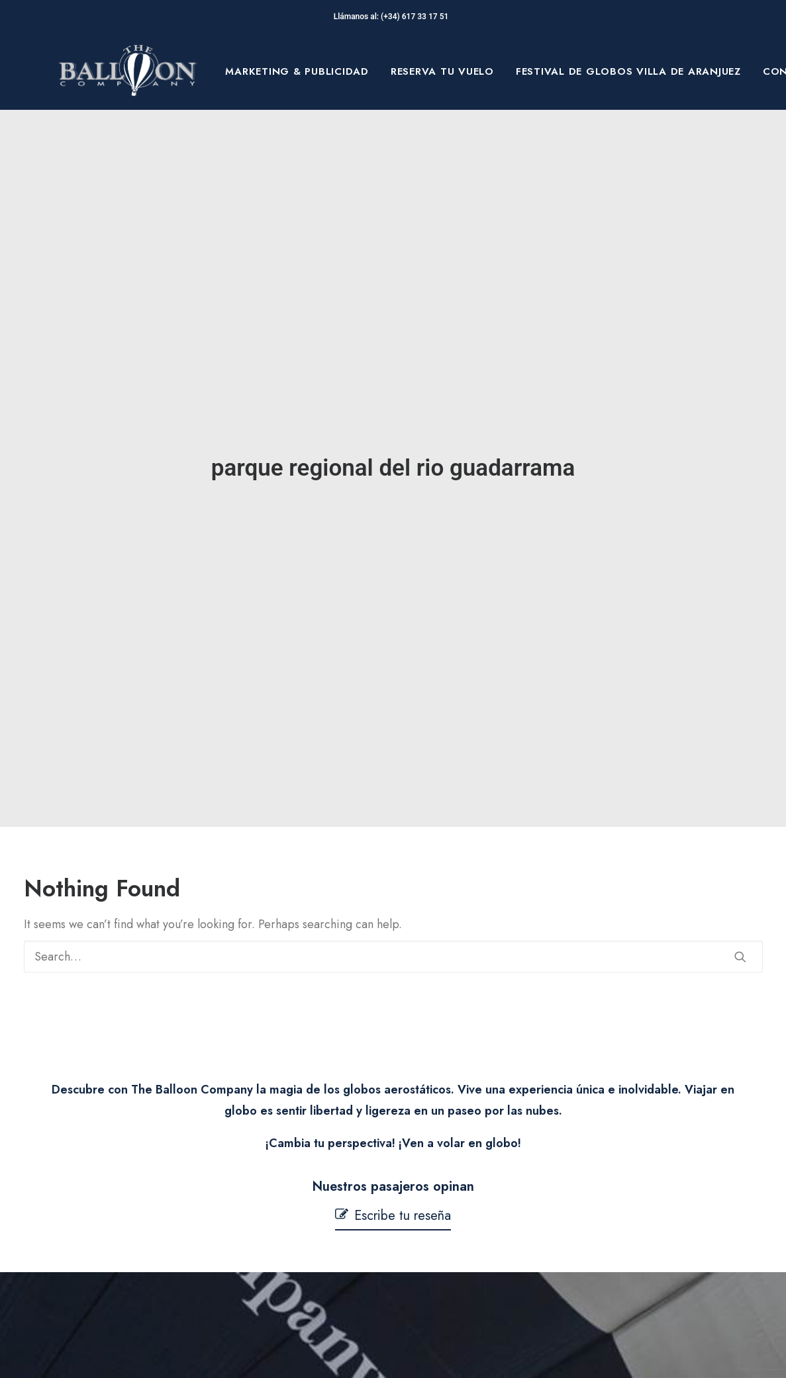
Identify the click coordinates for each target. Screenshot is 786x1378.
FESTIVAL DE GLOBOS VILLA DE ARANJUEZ (628, 71)
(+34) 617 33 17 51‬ (416, 16)
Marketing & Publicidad (297, 71)
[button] (740, 868)
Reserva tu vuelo (442, 71)
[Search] (393, 868)
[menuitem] (297, 71)
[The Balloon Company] (128, 71)
